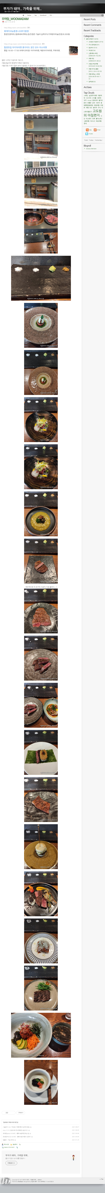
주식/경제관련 (94, 44)
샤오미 (98, 103)
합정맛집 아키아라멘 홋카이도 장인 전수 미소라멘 (25, 47)
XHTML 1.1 (44, 1181)
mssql (89, 100)
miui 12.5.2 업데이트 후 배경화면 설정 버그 (15, 1130)
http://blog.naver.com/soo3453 (15, 28)
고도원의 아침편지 (96, 42)
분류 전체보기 (92, 39)
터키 (85, 100)
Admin (40, 1179)
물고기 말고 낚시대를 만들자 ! (15, 1158)
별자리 (95, 107)
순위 (93, 103)
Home (23, 15)
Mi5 (91, 107)
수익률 (94, 98)
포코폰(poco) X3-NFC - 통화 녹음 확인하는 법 (16, 1133)
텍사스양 (6, 1144)
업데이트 (95, 100)
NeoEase (20, 1181)
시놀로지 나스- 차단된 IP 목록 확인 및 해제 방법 (16, 1127)
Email (98, 130)
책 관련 (92, 50)
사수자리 (88, 98)
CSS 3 (51, 1181)
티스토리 (88, 118)
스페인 (86, 95)
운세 (85, 123)
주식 (99, 107)
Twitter (91, 133)
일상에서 (5, 1122)
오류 (93, 118)
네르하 (99, 98)
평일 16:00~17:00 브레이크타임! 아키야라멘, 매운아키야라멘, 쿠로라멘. (32, 50)
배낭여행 (98, 121)
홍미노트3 (99, 118)
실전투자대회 (93, 95)
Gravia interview (91, 148)
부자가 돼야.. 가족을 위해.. (22, 8)
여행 (87, 107)
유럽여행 (96, 105)
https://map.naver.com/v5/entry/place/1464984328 (22, 44)
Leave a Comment (9, 1147)
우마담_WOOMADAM (15, 19)
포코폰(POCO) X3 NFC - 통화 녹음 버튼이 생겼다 (17, 1136)
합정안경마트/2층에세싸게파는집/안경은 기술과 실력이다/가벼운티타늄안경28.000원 (37, 34)
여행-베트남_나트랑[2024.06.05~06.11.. (95, 76)
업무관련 (92, 81)
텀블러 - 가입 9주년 (8, 1140)
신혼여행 (86, 121)
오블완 (89, 103)
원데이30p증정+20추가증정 (16, 31)
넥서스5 (92, 121)
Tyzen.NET (34, 1181)
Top (102, 1179)
